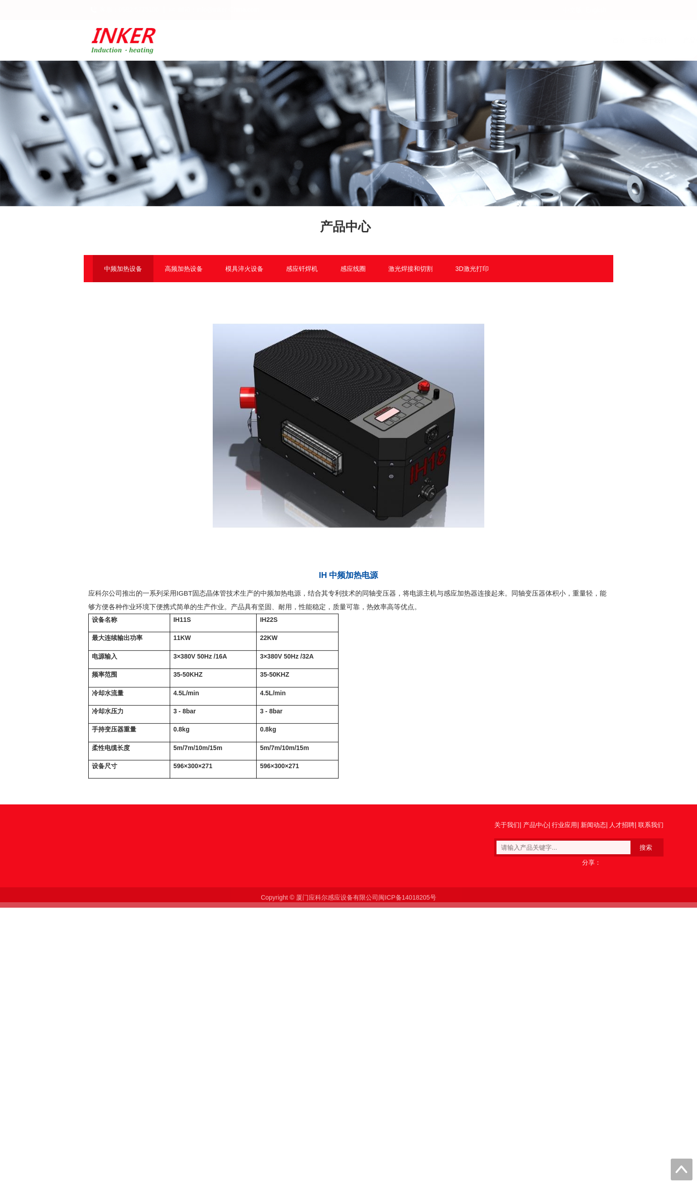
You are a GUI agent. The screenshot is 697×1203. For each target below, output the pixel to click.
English (596, 10)
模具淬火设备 (244, 269)
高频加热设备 (184, 269)
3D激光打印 (472, 269)
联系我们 (595, 40)
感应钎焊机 (302, 269)
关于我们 (387, 40)
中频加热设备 (123, 269)
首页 (351, 40)
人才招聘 (553, 40)
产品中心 (428, 40)
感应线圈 (353, 269)
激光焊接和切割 (410, 269)
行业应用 (470, 40)
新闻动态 (512, 40)
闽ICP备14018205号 (407, 903)
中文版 (572, 10)
